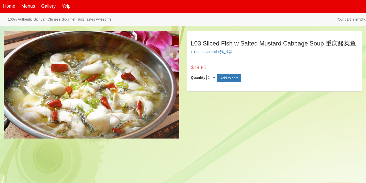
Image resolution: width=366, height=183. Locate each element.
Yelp (66, 6)
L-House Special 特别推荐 (211, 52)
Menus (28, 6)
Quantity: (198, 77)
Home (9, 6)
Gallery (48, 6)
